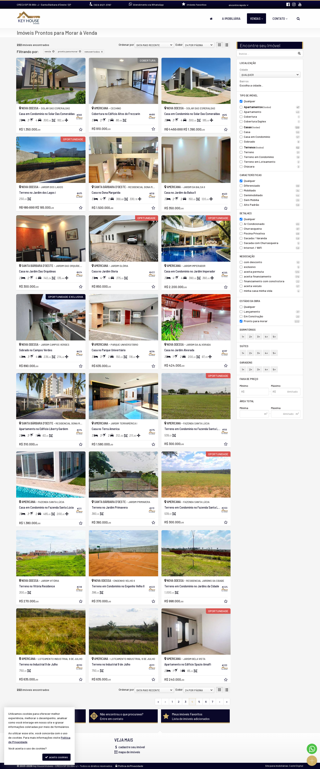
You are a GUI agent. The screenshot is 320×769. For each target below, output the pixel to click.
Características (251, 175)
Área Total (247, 401)
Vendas (256, 18)
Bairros (244, 81)
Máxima (276, 408)
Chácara (272, 166)
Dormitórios (248, 329)
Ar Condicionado (272, 224)
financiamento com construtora (272, 281)
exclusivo (272, 267)
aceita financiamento (272, 276)
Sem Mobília (272, 200)
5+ (274, 336)
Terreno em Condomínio (272, 157)
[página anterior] (165, 701)
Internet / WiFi (272, 248)
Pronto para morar (272, 321)
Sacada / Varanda (272, 238)
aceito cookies (56, 757)
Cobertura (272, 116)
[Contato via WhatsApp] (312, 749)
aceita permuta (272, 272)
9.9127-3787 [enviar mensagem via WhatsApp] (102, 4)
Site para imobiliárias (276, 765)
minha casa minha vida (272, 291)
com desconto (272, 262)
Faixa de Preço (249, 379)
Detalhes (246, 213)
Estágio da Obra (250, 301)
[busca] (298, 18)
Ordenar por (126, 44)
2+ (250, 336)
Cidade (244, 69)
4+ (266, 336)
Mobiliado (272, 190)
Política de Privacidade (130, 765)
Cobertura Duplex (272, 121)
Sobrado (272, 141)
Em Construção (272, 316)
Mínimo (244, 385)
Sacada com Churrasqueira (272, 243)
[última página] (226, 701)
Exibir (179, 44)
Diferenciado (272, 185)
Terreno (272, 152)
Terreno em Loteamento (272, 162)
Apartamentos (272, 107)
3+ (258, 336)
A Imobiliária (231, 18)
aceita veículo (272, 286)
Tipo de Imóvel (249, 95)
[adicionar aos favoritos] (81, 130)
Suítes (244, 346)
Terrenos (272, 147)
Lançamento (272, 311)
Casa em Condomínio (272, 137)
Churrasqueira (272, 228)
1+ (243, 336)
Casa (272, 132)
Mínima (244, 408)
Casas (272, 127)
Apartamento (272, 112)
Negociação (247, 256)
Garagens (246, 362)
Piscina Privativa (272, 233)
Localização (248, 63)
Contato (279, 18)
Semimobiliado (272, 195)
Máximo (276, 385)
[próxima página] (220, 701)
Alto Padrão (272, 205)
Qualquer (249, 101)
